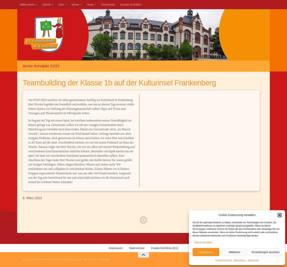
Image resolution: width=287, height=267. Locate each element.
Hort (61, 4)
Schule (46, 4)
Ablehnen (234, 252)
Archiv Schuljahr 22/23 (41, 66)
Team (90, 4)
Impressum (253, 260)
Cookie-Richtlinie (223, 260)
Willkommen (27, 4)
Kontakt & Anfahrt (130, 4)
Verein (75, 4)
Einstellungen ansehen (265, 252)
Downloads (108, 4)
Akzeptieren (206, 252)
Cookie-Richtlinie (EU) (164, 248)
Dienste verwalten (203, 242)
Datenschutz (240, 260)
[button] (280, 215)
